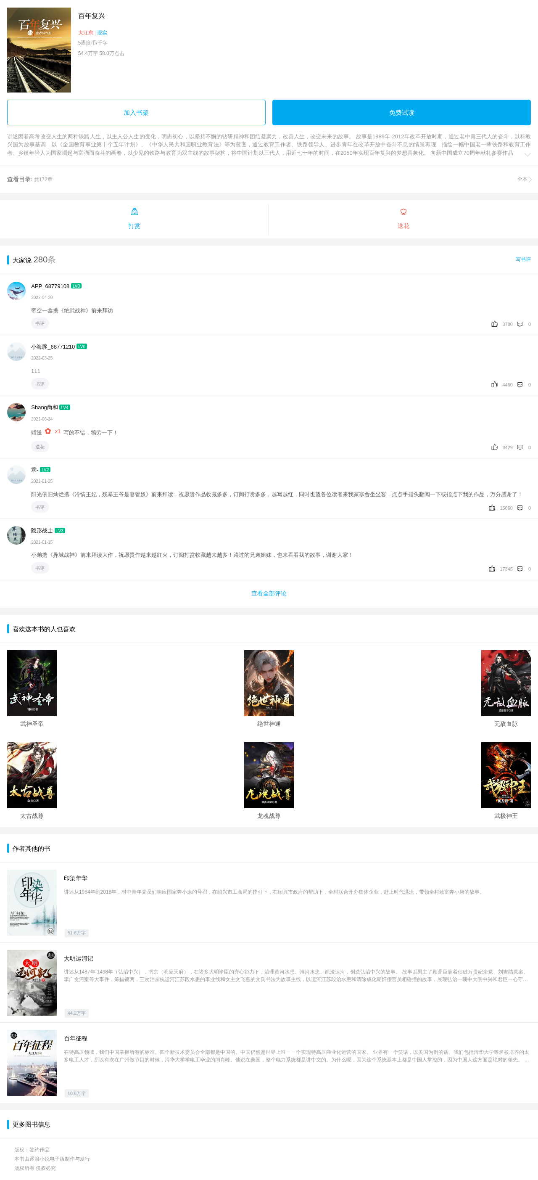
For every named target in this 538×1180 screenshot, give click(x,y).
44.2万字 (77, 1013)
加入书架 (136, 112)
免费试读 (401, 112)
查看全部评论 (269, 593)
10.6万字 (77, 1093)
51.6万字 (77, 932)
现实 (102, 33)
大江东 (85, 33)
